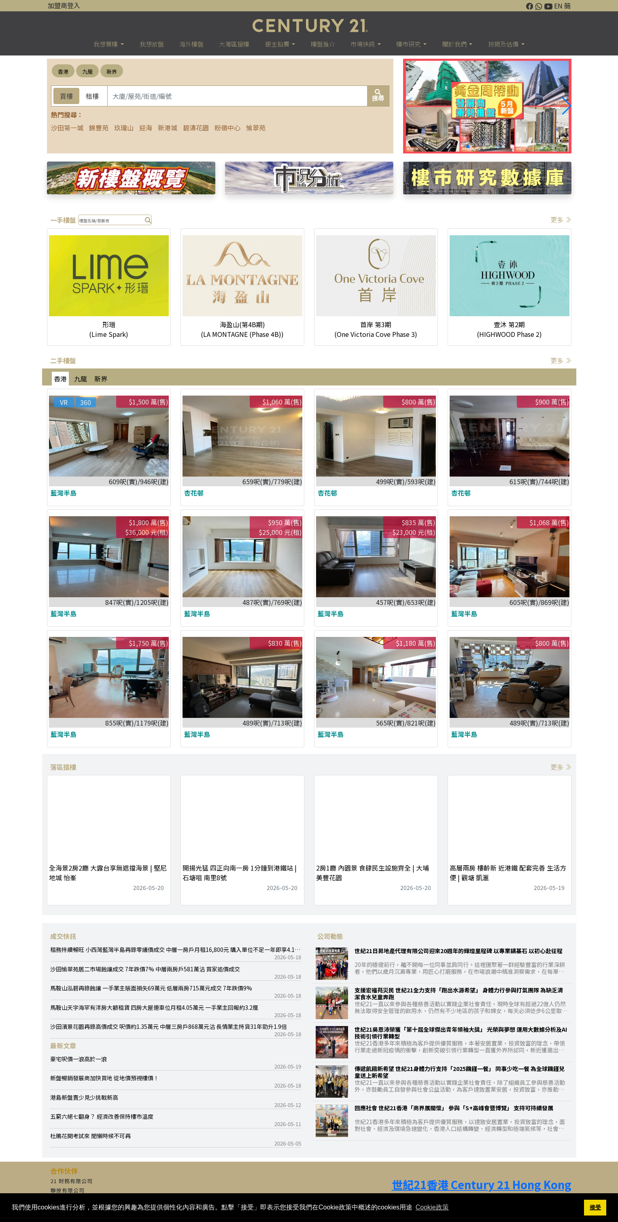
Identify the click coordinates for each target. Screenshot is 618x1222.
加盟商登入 (64, 5)
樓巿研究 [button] (409, 44)
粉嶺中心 (227, 127)
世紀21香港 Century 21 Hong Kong (481, 1184)
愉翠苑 (255, 127)
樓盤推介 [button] (323, 44)
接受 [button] (595, 1207)
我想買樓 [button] (106, 44)
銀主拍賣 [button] (278, 44)
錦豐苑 (98, 127)
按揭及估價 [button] (504, 44)
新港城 (167, 127)
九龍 (87, 71)
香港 (63, 71)
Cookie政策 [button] (432, 1207)
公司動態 (330, 936)
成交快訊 (63, 936)
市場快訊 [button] (363, 44)
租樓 (92, 96)
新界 (111, 71)
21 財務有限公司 (72, 1181)
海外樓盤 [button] (191, 44)
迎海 (145, 127)
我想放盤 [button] (152, 44)
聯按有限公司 (68, 1190)
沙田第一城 (67, 127)
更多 (560, 219)
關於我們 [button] (455, 44)
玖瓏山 (124, 127)
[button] (566, 106)
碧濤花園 (196, 127)
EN (558, 6)
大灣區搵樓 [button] (234, 44)
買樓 (66, 96)
